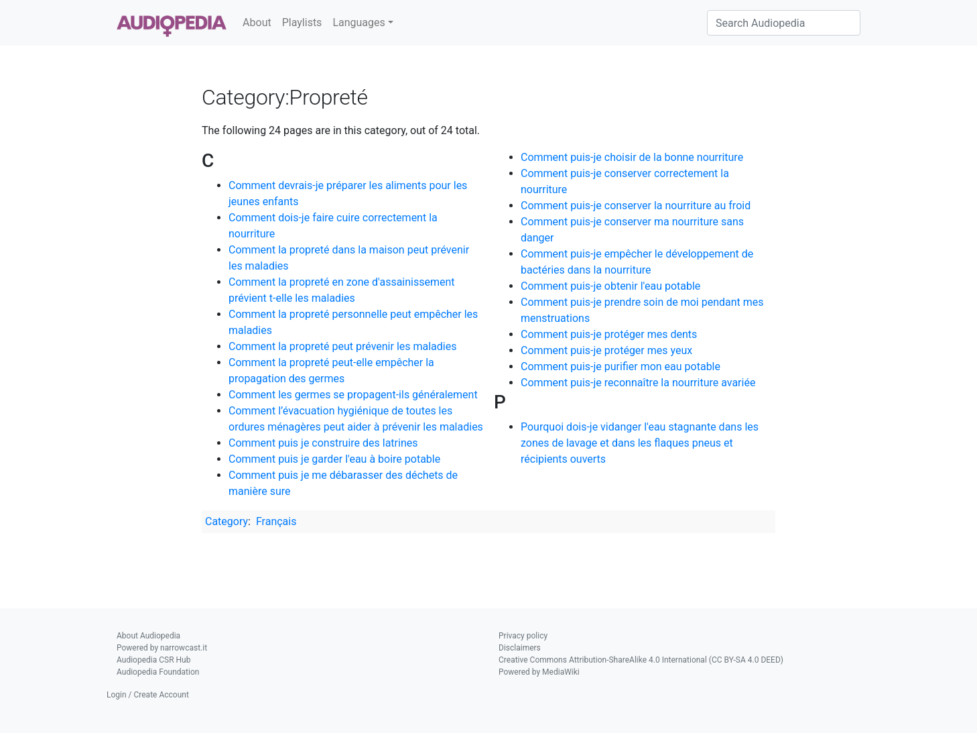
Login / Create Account (148, 694)
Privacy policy (523, 635)
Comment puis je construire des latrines (323, 443)
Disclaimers (520, 648)
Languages (358, 22)
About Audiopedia (148, 635)
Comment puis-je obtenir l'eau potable (610, 286)
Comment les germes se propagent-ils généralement (353, 394)
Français (276, 521)
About (257, 22)
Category (226, 521)
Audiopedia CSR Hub (153, 660)
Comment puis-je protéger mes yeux (606, 350)
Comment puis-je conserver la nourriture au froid (636, 205)
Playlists (302, 22)
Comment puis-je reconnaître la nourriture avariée (638, 382)
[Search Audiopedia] (783, 23)
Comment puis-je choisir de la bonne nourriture (632, 157)
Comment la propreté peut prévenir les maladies (342, 346)
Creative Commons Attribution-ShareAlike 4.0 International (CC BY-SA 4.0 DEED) (641, 660)
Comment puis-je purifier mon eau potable (620, 366)
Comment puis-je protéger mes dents (609, 334)
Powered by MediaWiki (539, 672)
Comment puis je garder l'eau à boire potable (334, 459)
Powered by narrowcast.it (162, 648)
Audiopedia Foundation (158, 672)
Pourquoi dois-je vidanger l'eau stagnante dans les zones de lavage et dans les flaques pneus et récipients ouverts (640, 442)
